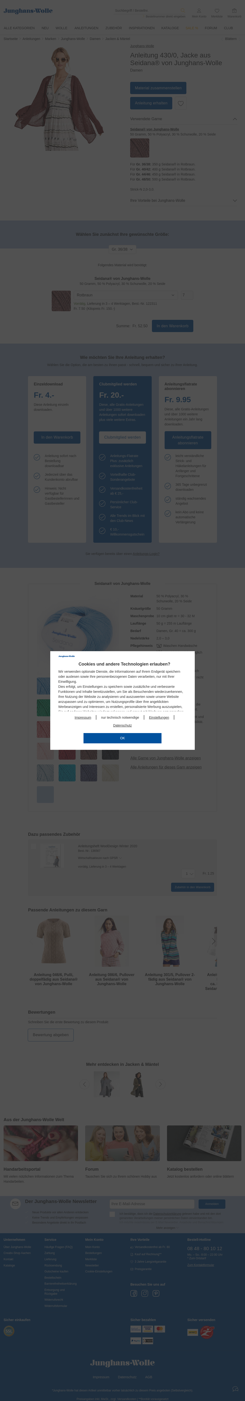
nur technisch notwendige (120, 717)
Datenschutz (122, 725)
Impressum (83, 717)
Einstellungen (159, 717)
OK (122, 738)
